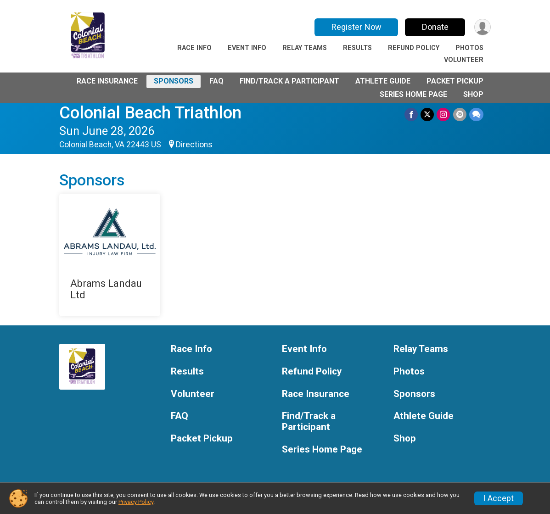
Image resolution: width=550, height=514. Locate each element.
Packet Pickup (455, 81)
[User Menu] (482, 27)
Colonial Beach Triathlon (150, 113)
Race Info (194, 48)
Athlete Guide (382, 81)
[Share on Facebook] (411, 114)
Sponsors (173, 81)
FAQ (216, 81)
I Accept (498, 498)
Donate (434, 27)
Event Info (247, 48)
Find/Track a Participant (289, 81)
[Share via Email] (459, 114)
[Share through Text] (476, 114)
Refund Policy (413, 48)
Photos (469, 48)
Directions (194, 144)
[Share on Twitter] (427, 114)
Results (357, 48)
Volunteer (463, 60)
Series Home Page (413, 94)
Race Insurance (107, 81)
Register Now (356, 27)
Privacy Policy (135, 501)
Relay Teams (304, 48)
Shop (473, 94)
